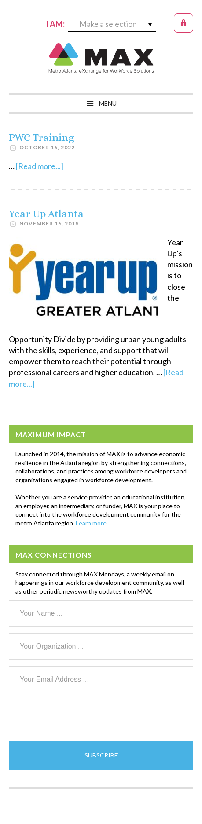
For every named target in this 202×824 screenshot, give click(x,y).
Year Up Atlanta (46, 213)
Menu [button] (108, 103)
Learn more (91, 523)
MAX (101, 58)
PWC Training (41, 137)
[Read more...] (39, 166)
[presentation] (76, 717)
